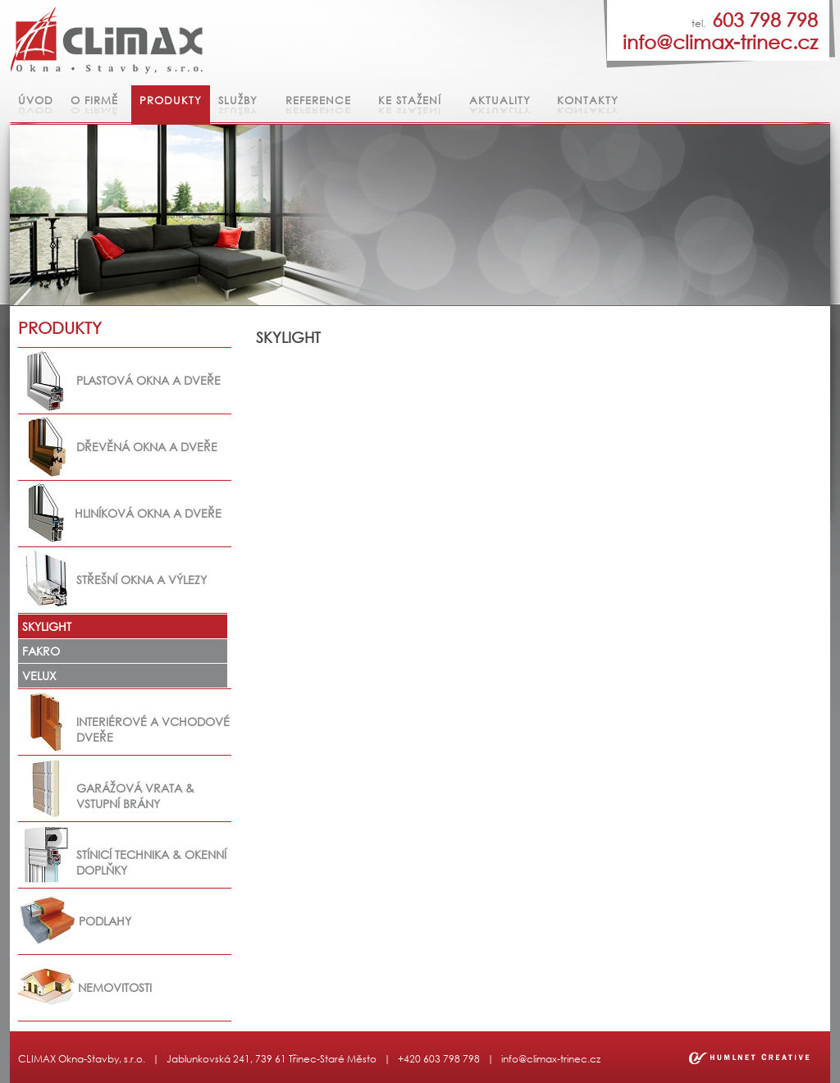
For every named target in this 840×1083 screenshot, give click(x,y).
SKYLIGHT (46, 626)
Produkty (170, 100)
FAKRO (41, 651)
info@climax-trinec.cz (550, 1059)
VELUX (39, 675)
